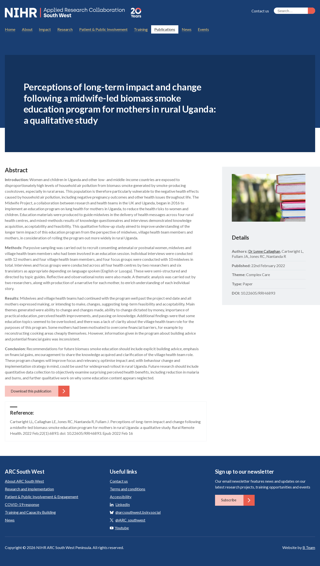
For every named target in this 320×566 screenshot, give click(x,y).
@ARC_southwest (130, 520)
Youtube (119, 527)
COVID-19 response (22, 504)
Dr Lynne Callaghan (264, 251)
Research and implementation (29, 489)
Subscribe (238, 500)
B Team (309, 547)
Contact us (260, 11)
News (10, 520)
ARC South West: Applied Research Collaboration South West (65, 12)
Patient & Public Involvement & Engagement (41, 496)
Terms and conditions (127, 489)
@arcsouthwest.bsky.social (138, 512)
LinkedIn (122, 504)
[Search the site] (294, 11)
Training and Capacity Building (30, 512)
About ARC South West (24, 481)
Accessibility (120, 496)
